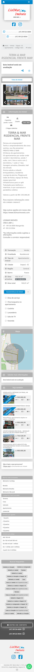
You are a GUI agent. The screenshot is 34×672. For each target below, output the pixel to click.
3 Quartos (6, 524)
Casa (4, 502)
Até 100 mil (6, 537)
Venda (12, 45)
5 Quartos (6, 530)
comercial (6, 511)
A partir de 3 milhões (9, 550)
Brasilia (5, 485)
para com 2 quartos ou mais (16, 588)
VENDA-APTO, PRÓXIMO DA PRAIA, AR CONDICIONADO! (15, 393)
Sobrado (5, 505)
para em (16, 576)
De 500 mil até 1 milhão (10, 543)
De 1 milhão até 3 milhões (11, 547)
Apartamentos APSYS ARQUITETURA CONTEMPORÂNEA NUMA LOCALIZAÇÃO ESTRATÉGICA (16, 445)
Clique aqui (7, 466)
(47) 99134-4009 (25, 32)
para (8, 567)
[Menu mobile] (4, 2)
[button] (5, 92)
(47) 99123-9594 (21, 37)
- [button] (3, 338)
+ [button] (3, 336)
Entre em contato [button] (17, 625)
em (17, 598)
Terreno (5, 498)
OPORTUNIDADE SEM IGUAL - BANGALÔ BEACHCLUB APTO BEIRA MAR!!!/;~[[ (16, 431)
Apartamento (9, 48)
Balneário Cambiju (9, 481)
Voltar (28, 48)
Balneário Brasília (8, 489)
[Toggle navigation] (28, 2)
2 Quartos (6, 521)
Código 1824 (19, 48)
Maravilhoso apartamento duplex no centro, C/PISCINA (15, 418)
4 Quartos (6, 527)
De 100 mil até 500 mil (10, 540)
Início (5, 45)
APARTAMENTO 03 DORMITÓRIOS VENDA (16, 406)
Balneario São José (9, 492)
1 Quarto (6, 518)
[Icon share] (14, 24)
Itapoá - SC (19, 45)
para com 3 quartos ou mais (16, 582)
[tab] (9, 79)
